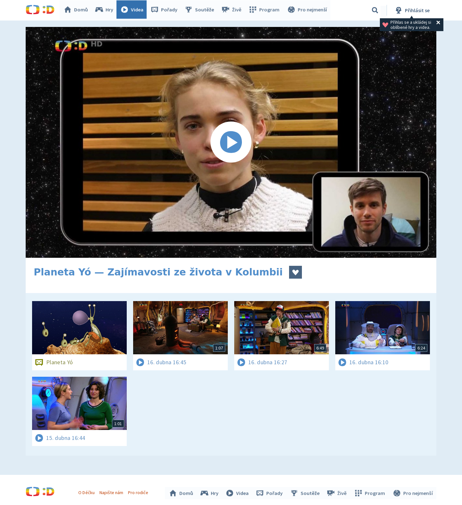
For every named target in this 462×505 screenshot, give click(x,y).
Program (265, 10)
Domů (77, 10)
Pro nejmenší (307, 10)
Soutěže (201, 10)
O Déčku (87, 491)
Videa (133, 10)
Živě (232, 10)
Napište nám (112, 491)
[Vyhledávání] (375, 10)
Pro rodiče (139, 491)
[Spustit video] (231, 142)
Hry (105, 10)
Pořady (165, 10)
